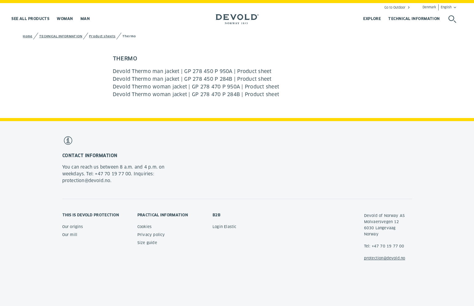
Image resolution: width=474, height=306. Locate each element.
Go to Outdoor (394, 7)
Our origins (72, 226)
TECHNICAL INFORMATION (414, 19)
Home (27, 36)
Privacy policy (151, 234)
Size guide (147, 242)
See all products (30, 19)
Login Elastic (225, 226)
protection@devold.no (384, 258)
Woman (65, 19)
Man (85, 19)
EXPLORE (372, 19)
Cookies (144, 226)
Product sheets (102, 36)
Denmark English (437, 7)
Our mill (70, 234)
